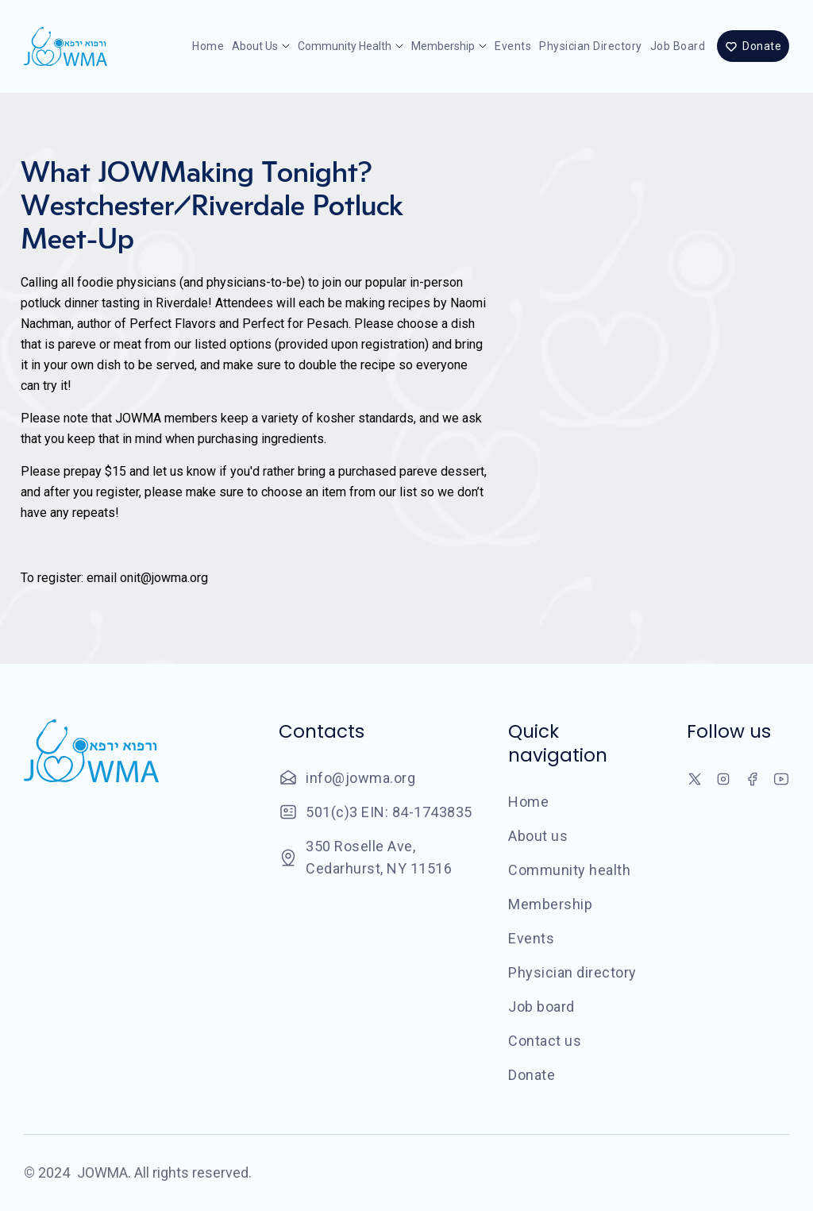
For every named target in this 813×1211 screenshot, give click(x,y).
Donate (531, 1074)
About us (538, 835)
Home (208, 46)
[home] (65, 46)
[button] (261, 46)
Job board (678, 46)
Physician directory (590, 46)
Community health (569, 870)
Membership (550, 904)
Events (513, 46)
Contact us (544, 1040)
